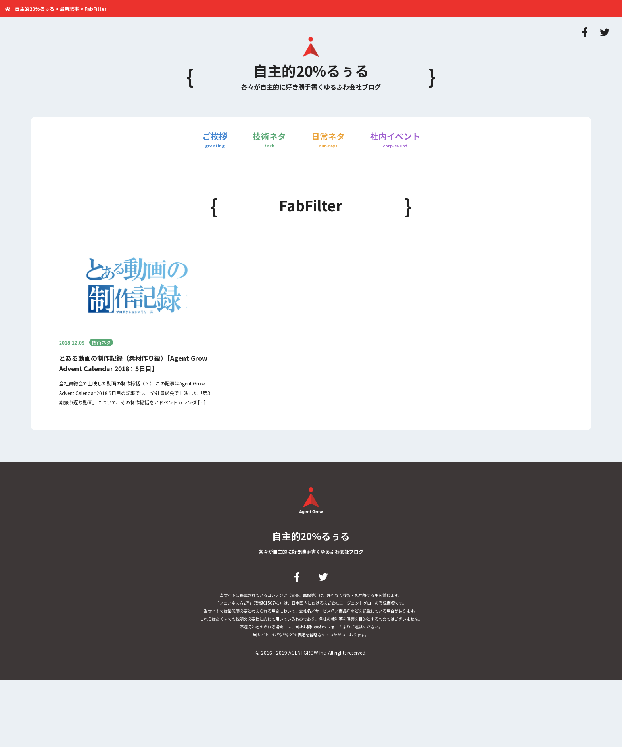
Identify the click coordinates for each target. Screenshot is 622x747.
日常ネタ (328, 139)
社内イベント (395, 139)
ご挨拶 (214, 139)
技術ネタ (269, 139)
